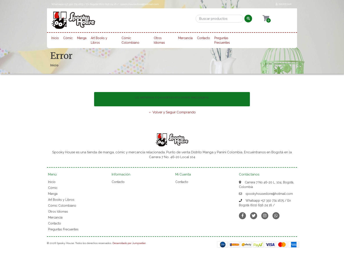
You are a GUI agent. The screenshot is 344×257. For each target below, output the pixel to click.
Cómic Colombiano (130, 40)
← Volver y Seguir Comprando (172, 112)
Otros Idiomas (159, 40)
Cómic (68, 38)
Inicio (55, 38)
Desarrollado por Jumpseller (129, 243)
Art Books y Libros (99, 40)
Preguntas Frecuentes (222, 40)
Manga (81, 38)
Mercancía (185, 38)
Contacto (203, 38)
